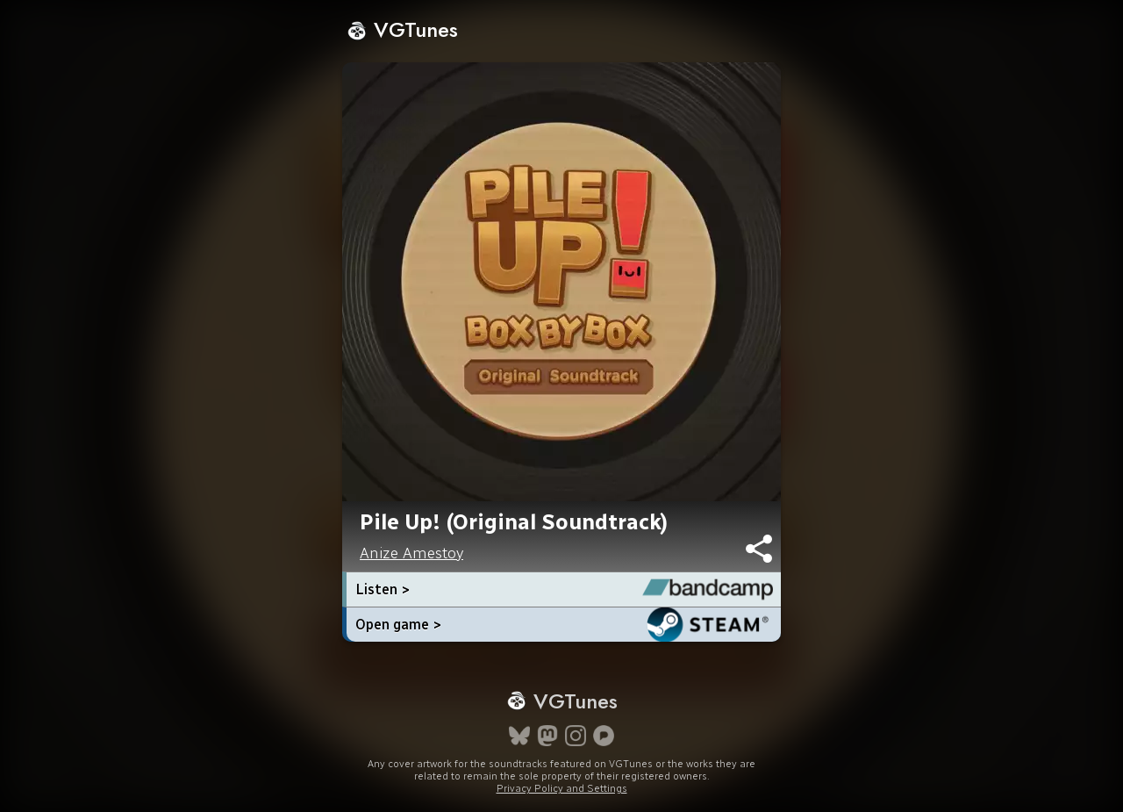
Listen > (382, 589)
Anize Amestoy (411, 553)
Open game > (398, 624)
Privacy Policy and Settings (562, 788)
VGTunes (402, 29)
